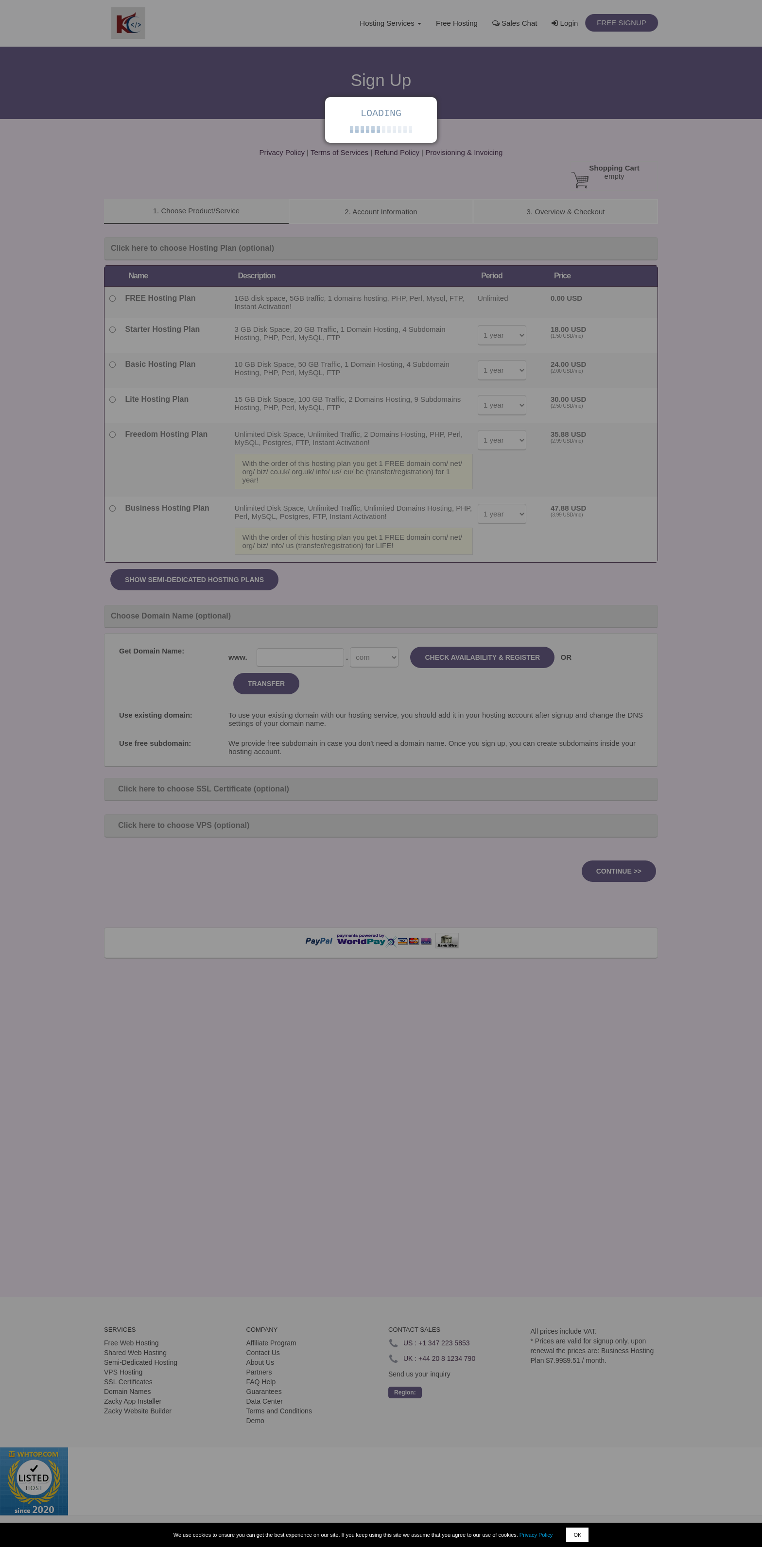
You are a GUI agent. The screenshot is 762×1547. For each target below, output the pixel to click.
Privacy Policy (536, 1535)
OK (577, 1535)
